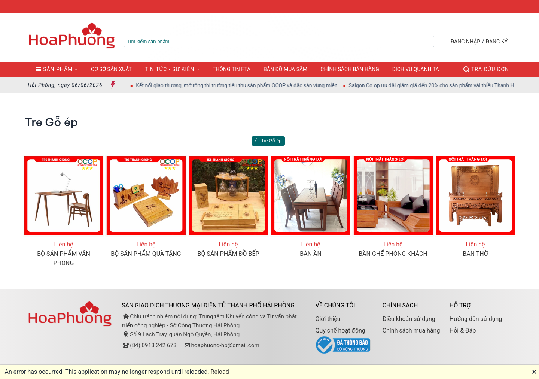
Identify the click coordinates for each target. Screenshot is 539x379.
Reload (220, 371)
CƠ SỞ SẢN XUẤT (111, 69)
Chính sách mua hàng (411, 330)
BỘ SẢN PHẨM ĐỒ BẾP (228, 253)
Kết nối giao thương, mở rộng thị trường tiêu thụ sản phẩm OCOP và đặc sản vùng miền (242, 85)
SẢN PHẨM (54, 69)
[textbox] (279, 41)
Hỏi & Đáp (463, 330)
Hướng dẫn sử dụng (476, 318)
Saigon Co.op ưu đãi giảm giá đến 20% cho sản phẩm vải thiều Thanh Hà (438, 85)
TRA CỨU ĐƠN (486, 69)
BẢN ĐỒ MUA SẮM (285, 69)
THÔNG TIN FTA (231, 69)
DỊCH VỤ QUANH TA (415, 69)
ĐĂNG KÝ (497, 42)
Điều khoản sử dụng (409, 318)
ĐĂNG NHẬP (465, 42)
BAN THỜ (475, 253)
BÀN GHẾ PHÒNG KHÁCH (393, 253)
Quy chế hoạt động (340, 330)
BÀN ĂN (311, 253)
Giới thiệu (327, 318)
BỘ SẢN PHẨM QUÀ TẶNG (146, 253)
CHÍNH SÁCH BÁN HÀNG (349, 69)
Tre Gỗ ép (266, 140)
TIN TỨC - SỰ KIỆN (169, 69)
